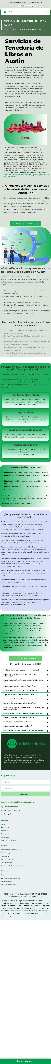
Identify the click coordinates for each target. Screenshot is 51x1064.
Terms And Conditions (8, 840)
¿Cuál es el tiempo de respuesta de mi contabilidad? (21, 670)
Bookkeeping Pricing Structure (11, 850)
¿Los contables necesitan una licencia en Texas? (20, 703)
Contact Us (4, 831)
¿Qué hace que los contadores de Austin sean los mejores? (23, 730)
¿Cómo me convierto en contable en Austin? (18, 718)
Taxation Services (7, 862)
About (3, 824)
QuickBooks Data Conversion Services (13, 866)
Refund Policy (5, 837)
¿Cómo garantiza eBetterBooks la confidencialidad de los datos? (23, 681)
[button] (46, 12)
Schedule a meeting (26, 6)
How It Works (5, 827)
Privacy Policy (5, 834)
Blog (2, 875)
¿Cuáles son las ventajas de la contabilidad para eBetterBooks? (20, 675)
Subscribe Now (25, 794)
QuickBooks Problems (8, 885)
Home (6, 29)
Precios (19, 580)
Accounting (5, 856)
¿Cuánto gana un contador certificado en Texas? (20, 690)
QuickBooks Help (6, 881)
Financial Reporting (7, 859)
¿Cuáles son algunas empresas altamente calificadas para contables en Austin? (23, 708)
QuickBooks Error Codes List (10, 878)
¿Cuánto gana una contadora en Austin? (17, 722)
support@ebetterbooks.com (18, 2)
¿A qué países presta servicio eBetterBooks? (18, 695)
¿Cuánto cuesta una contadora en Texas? (17, 726)
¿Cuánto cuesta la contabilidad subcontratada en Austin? (23, 713)
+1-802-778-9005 (25, 1061)
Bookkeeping (5, 853)
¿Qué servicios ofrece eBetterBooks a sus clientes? (20, 699)
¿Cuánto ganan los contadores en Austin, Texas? (20, 686)
